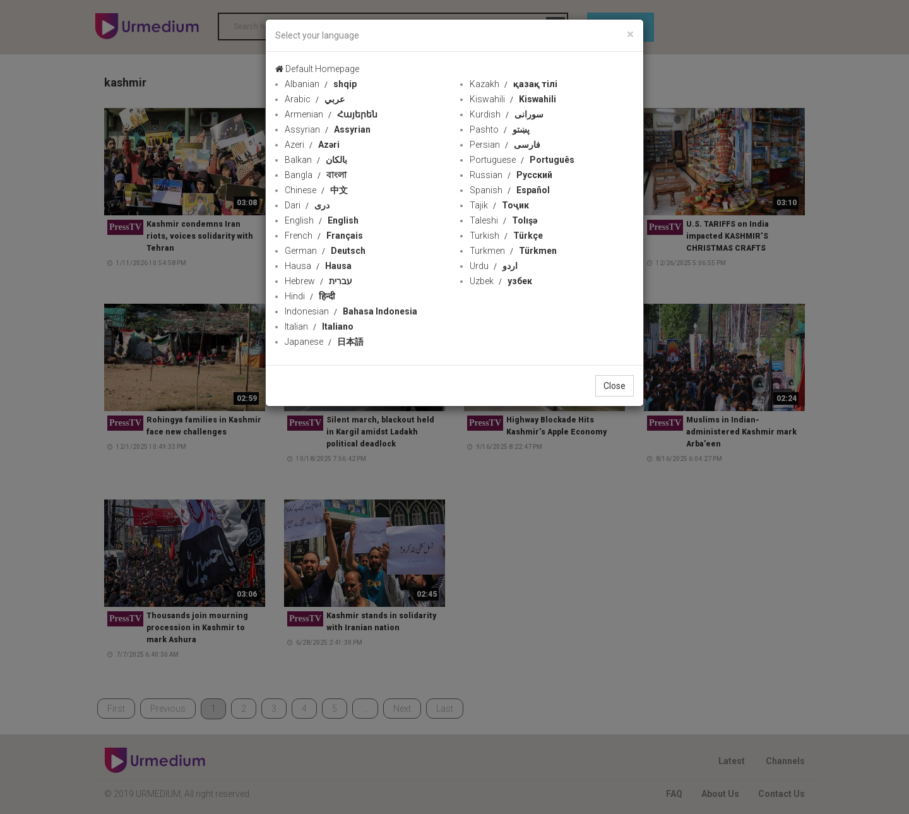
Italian (319, 326)
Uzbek (501, 281)
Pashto (500, 129)
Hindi (310, 296)
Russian (511, 175)
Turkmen (513, 251)
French (324, 235)
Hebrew (318, 281)
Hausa (318, 266)
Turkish (506, 235)
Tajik (499, 205)
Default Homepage (317, 69)
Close (614, 386)
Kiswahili (513, 99)
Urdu (494, 266)
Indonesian (351, 311)
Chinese (316, 190)
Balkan (316, 160)
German (325, 251)
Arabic (315, 99)
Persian (505, 145)
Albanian (321, 84)
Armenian (331, 114)
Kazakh (513, 84)
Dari (307, 205)
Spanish (510, 190)
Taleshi (503, 220)
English (322, 220)
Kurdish (507, 114)
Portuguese (522, 160)
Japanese (324, 342)
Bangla (316, 175)
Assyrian (328, 129)
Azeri (312, 145)
